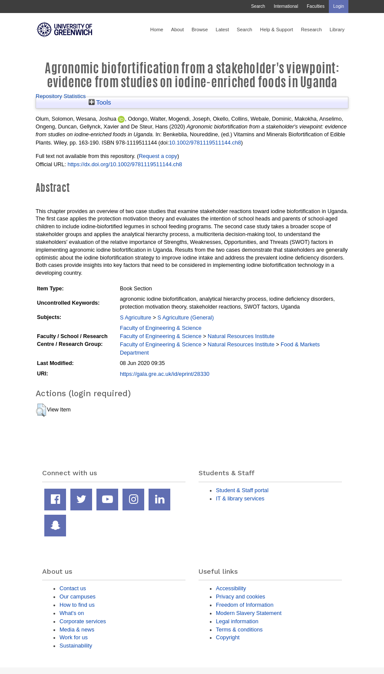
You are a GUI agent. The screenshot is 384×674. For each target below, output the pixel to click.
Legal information (237, 621)
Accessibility (231, 588)
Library (337, 29)
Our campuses (78, 596)
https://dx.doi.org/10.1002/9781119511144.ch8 (124, 164)
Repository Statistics (61, 96)
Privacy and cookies (240, 596)
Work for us (74, 637)
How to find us (77, 605)
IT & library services (240, 498)
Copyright (228, 637)
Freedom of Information (245, 605)
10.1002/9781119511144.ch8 (205, 142)
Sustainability (76, 645)
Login (338, 6)
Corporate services (83, 621)
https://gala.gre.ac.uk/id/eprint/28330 (164, 374)
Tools (100, 102)
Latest (222, 29)
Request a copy (158, 156)
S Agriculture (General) (185, 317)
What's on (72, 613)
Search (258, 6)
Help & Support (276, 29)
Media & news (77, 629)
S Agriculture (135, 317)
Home (156, 29)
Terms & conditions (239, 629)
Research (311, 29)
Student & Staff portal (242, 490)
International (286, 6)
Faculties (315, 6)
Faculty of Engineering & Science (161, 328)
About (177, 29)
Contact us (73, 588)
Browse (200, 29)
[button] (41, 410)
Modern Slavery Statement (248, 613)
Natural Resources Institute (241, 336)
